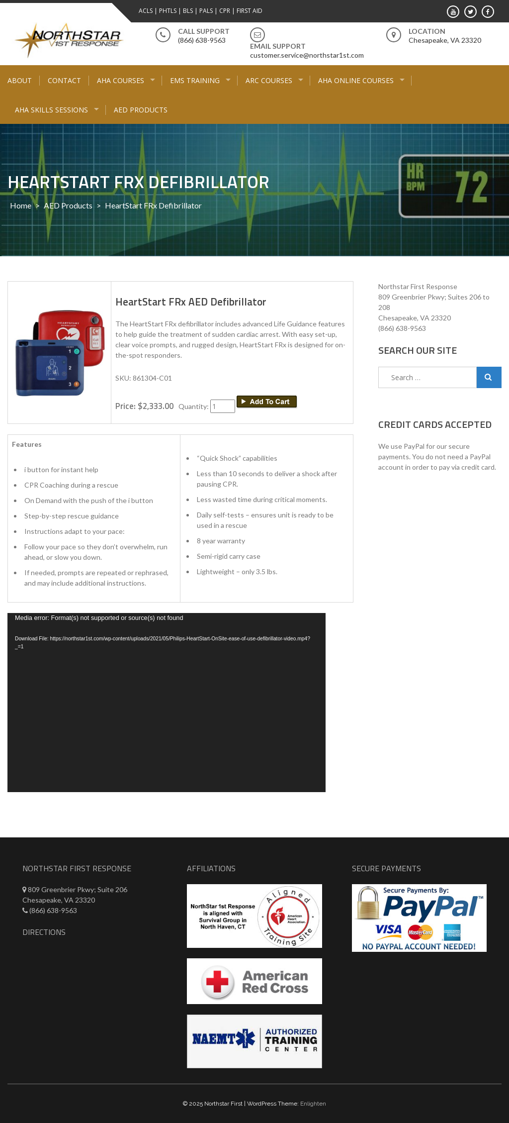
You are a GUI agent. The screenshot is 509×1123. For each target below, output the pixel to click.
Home (20, 205)
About (19, 80)
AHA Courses (120, 80)
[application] (166, 702)
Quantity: (194, 406)
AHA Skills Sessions (51, 109)
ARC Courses (269, 80)
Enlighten (313, 1103)
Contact (64, 80)
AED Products (141, 109)
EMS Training (195, 80)
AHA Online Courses (356, 80)
